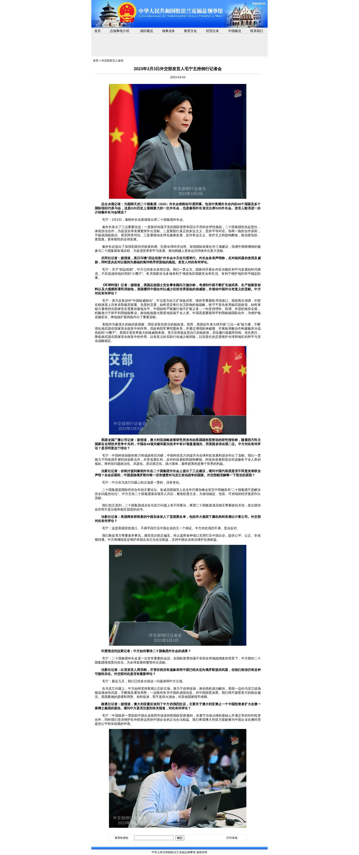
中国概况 (234, 31)
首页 (97, 31)
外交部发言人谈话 (112, 60)
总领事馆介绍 (119, 31)
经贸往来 (212, 31)
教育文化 (190, 31)
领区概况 (146, 31)
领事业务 (168, 31)
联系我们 (256, 31)
